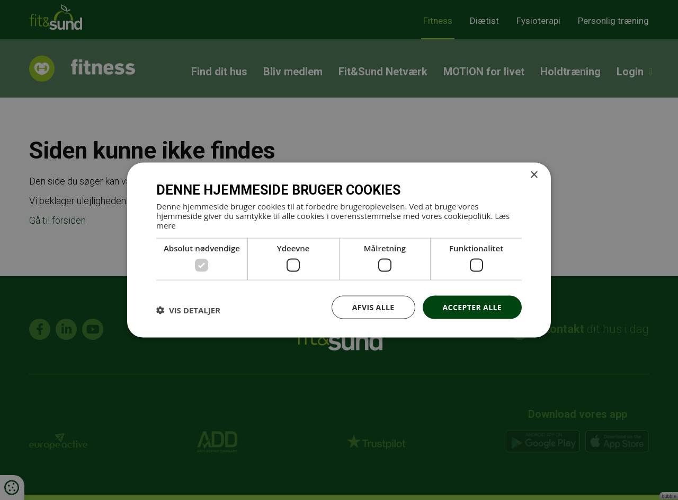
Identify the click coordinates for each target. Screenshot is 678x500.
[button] (188, 309)
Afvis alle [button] (373, 307)
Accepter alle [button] (472, 307)
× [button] (534, 175)
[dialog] (339, 250)
